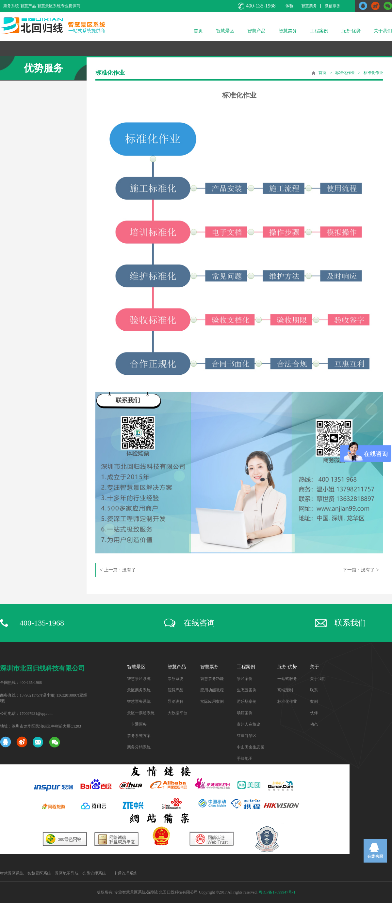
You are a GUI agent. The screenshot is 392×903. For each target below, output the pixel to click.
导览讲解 (175, 701)
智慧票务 (309, 6)
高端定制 (285, 690)
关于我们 (383, 30)
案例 (314, 701)
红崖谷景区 (246, 735)
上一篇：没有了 (118, 570)
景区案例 (245, 678)
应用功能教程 (212, 690)
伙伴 (314, 713)
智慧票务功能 (212, 678)
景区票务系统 (139, 690)
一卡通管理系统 (123, 873)
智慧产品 (256, 30)
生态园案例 (246, 690)
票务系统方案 (139, 735)
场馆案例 (245, 713)
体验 (289, 6)
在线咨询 (199, 623)
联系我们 (350, 623)
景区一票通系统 (141, 713)
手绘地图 (245, 758)
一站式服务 (287, 678)
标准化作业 (345, 72)
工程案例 (319, 30)
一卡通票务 (137, 724)
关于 (314, 666)
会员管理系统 (94, 873)
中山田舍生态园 (250, 747)
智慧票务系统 (139, 701)
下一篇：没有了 (361, 570)
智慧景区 (225, 30)
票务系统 (175, 678)
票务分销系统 (139, 747)
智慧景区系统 (139, 678)
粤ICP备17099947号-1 (277, 892)
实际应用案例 (212, 701)
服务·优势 (351, 30)
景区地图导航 (66, 873)
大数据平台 (177, 713)
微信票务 (332, 6)
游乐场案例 (246, 701)
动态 (314, 724)
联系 (314, 690)
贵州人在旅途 (248, 724)
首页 (198, 30)
